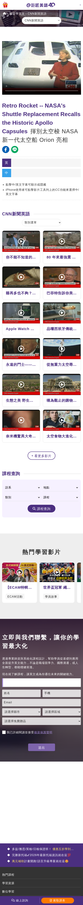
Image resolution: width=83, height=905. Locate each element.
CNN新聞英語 (37, 13)
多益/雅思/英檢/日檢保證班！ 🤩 (40, 849)
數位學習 (8, 891)
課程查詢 (44, 509)
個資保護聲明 (43, 732)
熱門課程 (8, 874)
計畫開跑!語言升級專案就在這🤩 (40, 861)
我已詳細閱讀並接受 (27, 732)
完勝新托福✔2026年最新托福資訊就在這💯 (41, 855)
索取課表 (59, 900)
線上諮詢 (22, 900)
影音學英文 (17, 13)
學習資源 (8, 883)
